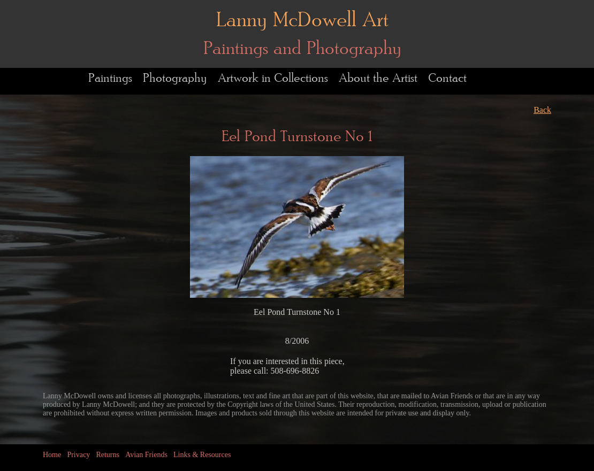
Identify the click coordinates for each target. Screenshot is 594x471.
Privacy (78, 455)
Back (542, 109)
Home (52, 455)
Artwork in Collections (273, 78)
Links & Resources (202, 455)
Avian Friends (146, 455)
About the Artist (378, 78)
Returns (107, 455)
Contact (447, 78)
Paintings (110, 78)
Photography (175, 78)
